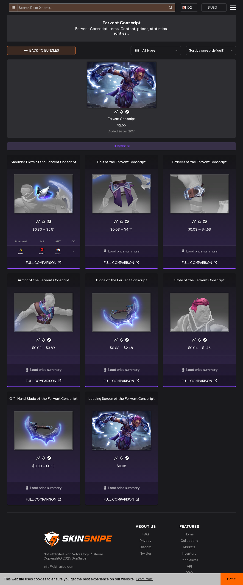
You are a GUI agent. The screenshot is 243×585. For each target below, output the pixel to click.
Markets (189, 547)
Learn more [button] (144, 579)
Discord (145, 547)
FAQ (145, 534)
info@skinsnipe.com (59, 567)
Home (189, 534)
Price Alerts (189, 560)
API (189, 566)
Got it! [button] (232, 579)
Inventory (189, 553)
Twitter (145, 553)
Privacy (145, 541)
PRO (189, 573)
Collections (189, 541)
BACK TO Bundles (41, 50)
